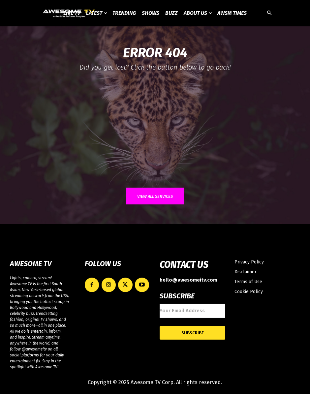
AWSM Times (232, 13)
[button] (269, 13)
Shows (150, 13)
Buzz (171, 13)
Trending (124, 13)
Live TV (71, 13)
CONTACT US (184, 264)
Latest (96, 13)
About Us (198, 13)
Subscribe (192, 331)
